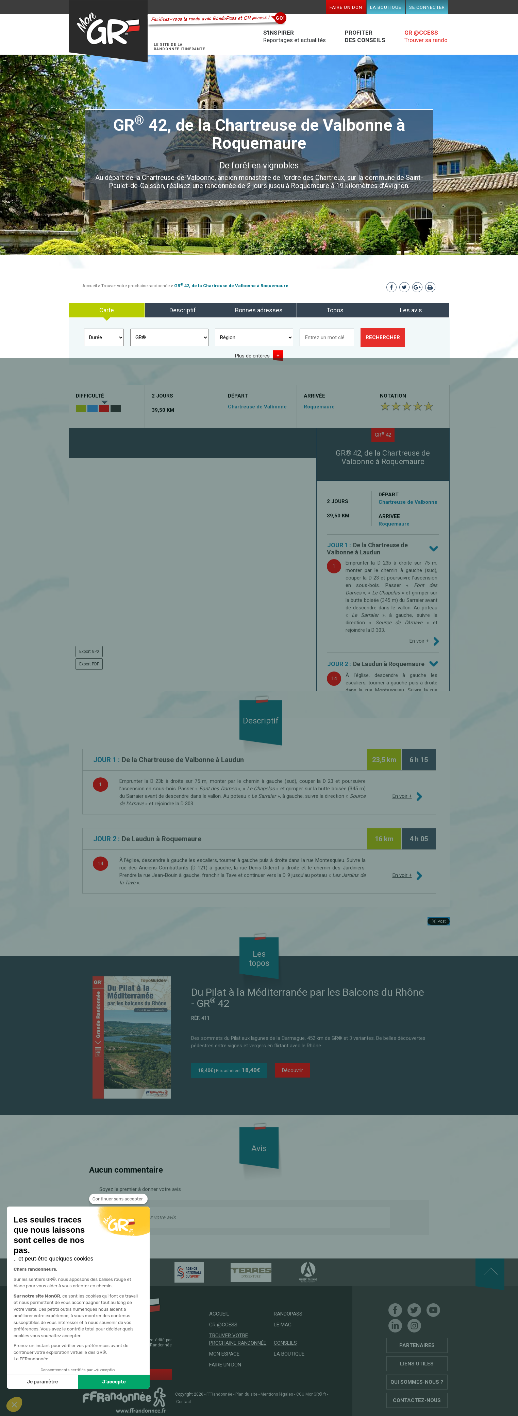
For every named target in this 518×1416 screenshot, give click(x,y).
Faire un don (346, 7)
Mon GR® (108, 31)
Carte (106, 310)
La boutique (385, 7)
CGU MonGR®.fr (311, 1394)
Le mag (282, 1325)
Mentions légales (277, 1394)
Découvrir (292, 1070)
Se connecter (427, 7)
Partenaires (417, 1345)
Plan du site (246, 1394)
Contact (183, 1401)
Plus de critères (252, 356)
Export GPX (89, 651)
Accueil (89, 285)
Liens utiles (417, 1364)
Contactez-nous (417, 1400)
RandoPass (288, 1314)
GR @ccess (223, 1325)
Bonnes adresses (259, 310)
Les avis (411, 310)
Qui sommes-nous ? (416, 1382)
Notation (393, 396)
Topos (335, 310)
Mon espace (224, 1354)
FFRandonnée (219, 1394)
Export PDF (89, 664)
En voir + (419, 641)
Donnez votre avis (155, 1217)
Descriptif (182, 310)
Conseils (285, 1343)
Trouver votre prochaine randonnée (135, 285)
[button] (14, 1404)
